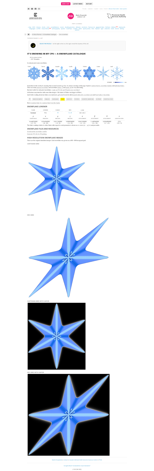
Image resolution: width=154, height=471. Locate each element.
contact (65, 460)
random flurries (95, 86)
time (93, 29)
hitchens (107, 27)
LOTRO (38, 29)
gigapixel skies (100, 27)
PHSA (100, 460)
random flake (35, 103)
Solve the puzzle (46, 43)
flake (62, 99)
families (47, 99)
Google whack (68, 466)
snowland (55, 99)
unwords (107, 29)
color (48, 27)
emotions (84, 27)
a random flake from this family (50, 103)
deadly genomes (70, 27)
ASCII (33, 27)
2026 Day (65, 4)
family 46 (68, 87)
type (102, 29)
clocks (43, 27)
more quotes (123, 9)
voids (112, 29)
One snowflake (63, 34)
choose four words (114, 9)
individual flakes (119, 86)
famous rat (91, 27)
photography (56, 29)
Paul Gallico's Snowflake (102, 95)
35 (58, 113)
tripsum (97, 29)
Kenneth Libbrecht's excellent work (82, 95)
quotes (63, 29)
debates (78, 27)
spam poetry (86, 29)
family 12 (60, 87)
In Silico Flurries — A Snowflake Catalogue (44, 34)
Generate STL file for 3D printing (37, 134)
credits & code (108, 99)
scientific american (88, 99)
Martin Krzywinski (57, 460)
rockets (75, 29)
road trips (69, 29)
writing (122, 29)
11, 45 (70, 113)
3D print (98, 99)
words (117, 29)
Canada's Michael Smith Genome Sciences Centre (83, 460)
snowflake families (106, 86)
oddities (69, 99)
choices (38, 27)
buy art (89, 4)
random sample (37, 99)
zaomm (77, 30)
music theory (45, 29)
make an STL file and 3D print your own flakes (65, 90)
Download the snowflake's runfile (37, 131)
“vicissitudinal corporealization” (81, 466)
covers (62, 27)
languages (32, 29)
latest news (77, 4)
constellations (55, 27)
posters (76, 99)
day (29, 27)
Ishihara (113, 27)
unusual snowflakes (42, 87)
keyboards (122, 27)
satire (80, 29)
